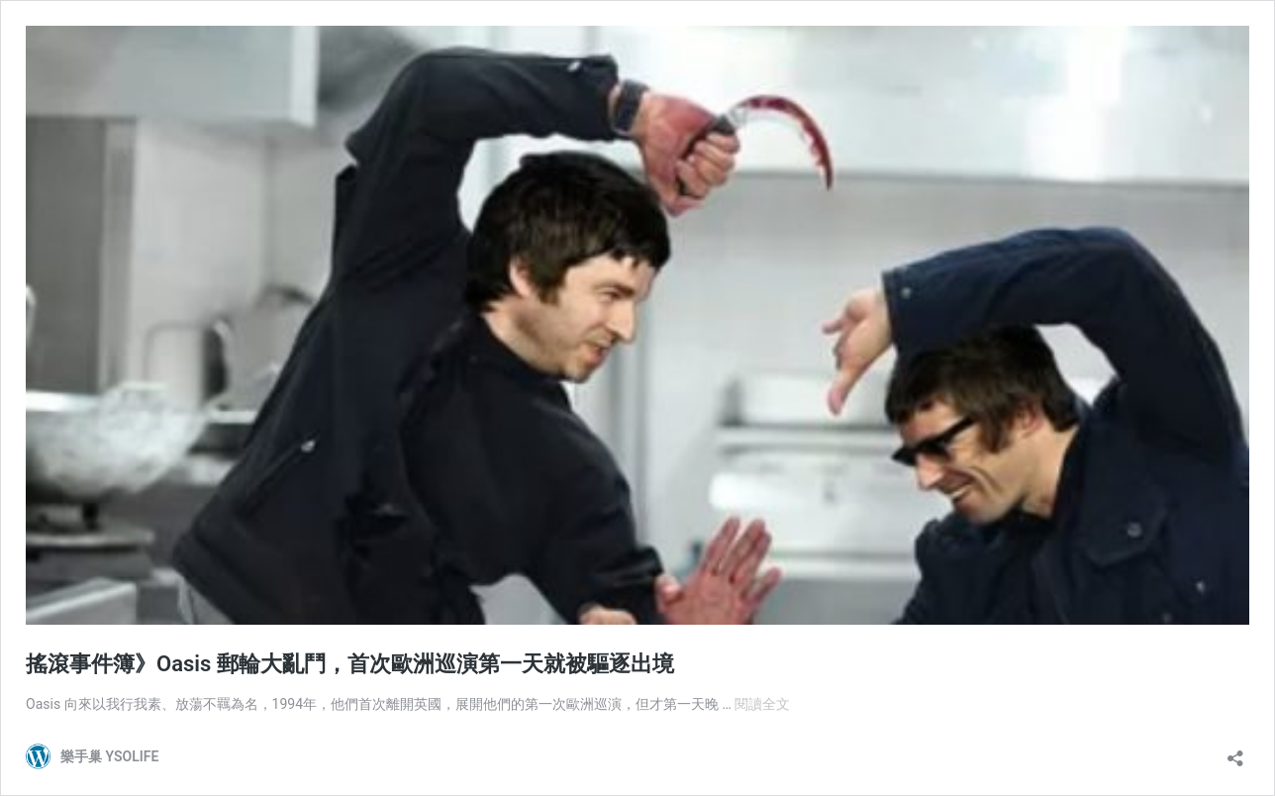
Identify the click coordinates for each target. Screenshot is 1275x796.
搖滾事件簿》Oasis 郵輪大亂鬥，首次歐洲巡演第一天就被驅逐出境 (350, 663)
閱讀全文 (762, 704)
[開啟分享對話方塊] (1235, 752)
